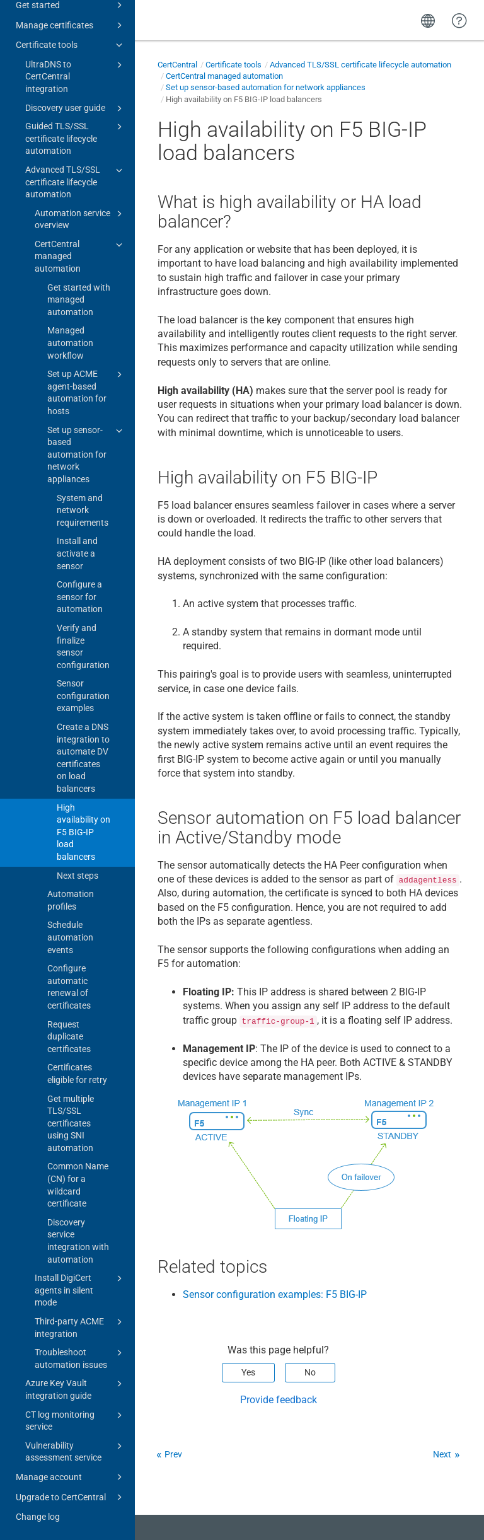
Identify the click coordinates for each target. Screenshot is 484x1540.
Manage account (71, 1477)
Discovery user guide (75, 108)
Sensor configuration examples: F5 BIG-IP (275, 1294)
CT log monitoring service (75, 1420)
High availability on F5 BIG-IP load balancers (83, 832)
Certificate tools (71, 45)
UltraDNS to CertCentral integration (75, 76)
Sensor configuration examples (83, 695)
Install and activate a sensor (77, 553)
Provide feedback (278, 1400)
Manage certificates (71, 25)
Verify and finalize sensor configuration (83, 646)
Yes (248, 1372)
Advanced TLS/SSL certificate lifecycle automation (75, 181)
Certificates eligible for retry (77, 1073)
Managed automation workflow (70, 342)
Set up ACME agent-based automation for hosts (86, 392)
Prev (173, 1454)
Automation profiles (70, 900)
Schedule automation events (70, 937)
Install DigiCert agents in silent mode (80, 1289)
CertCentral (177, 64)
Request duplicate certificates (69, 1036)
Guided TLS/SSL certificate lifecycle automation (75, 138)
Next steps (77, 876)
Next (442, 1454)
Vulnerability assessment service (75, 1451)
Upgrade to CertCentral (71, 1497)
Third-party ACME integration (80, 1327)
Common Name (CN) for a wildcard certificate (77, 1184)
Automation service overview (80, 219)
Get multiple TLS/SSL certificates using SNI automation (70, 1123)
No (310, 1372)
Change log (38, 1517)
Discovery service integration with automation (78, 1241)
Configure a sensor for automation (80, 596)
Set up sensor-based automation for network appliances (86, 454)
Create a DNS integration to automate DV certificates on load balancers (83, 758)
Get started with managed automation (78, 299)
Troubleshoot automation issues (80, 1358)
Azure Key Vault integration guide (75, 1389)
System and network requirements (82, 510)
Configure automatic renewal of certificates (69, 986)
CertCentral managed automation (80, 256)
